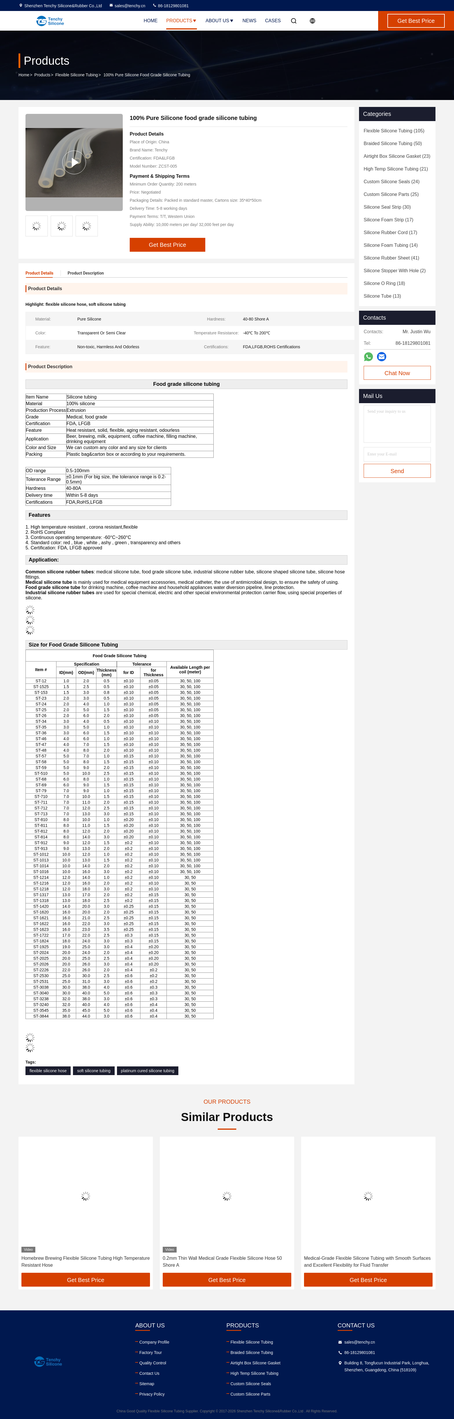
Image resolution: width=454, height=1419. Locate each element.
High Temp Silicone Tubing (254, 1373)
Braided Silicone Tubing (251, 1352)
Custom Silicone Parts (250, 1394)
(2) (395, 270)
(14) (391, 245)
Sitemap (146, 1383)
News (250, 20)
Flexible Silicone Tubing (76, 75)
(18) (384, 283)
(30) (387, 207)
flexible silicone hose (48, 1070)
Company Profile (154, 1342)
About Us (220, 20)
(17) (388, 219)
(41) (391, 257)
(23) (397, 156)
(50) (393, 143)
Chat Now (397, 373)
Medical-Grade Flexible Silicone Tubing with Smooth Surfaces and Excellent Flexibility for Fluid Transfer (367, 1262)
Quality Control (152, 1363)
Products (181, 20)
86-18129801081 (170, 5)
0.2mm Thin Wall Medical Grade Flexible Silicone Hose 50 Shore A (222, 1262)
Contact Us (149, 1373)
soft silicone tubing (93, 1070)
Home (151, 20)
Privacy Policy (151, 1394)
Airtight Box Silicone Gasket (255, 1363)
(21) (396, 168)
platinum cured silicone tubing (147, 1070)
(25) (391, 194)
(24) (392, 181)
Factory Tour (150, 1352)
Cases (273, 20)
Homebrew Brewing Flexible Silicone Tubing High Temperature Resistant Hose (85, 1262)
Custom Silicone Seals (250, 1383)
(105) (394, 130)
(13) (382, 296)
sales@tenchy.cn (127, 5)
